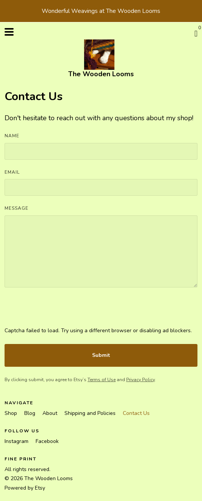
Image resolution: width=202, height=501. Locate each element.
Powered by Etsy (25, 488)
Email (12, 172)
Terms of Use (102, 380)
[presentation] (62, 312)
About (50, 413)
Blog (30, 413)
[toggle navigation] (9, 32)
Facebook (47, 441)
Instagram (17, 441)
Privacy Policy (140, 380)
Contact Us (136, 413)
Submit (101, 355)
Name (12, 136)
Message (16, 208)
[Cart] (195, 33)
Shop (12, 413)
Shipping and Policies (90, 413)
